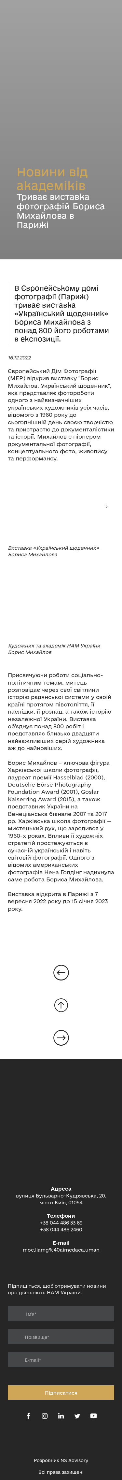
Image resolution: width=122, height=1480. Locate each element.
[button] (28, 1416)
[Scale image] (61, 507)
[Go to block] (61, 1005)
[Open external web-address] (61, 1439)
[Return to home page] (61, 1152)
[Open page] (61, 973)
